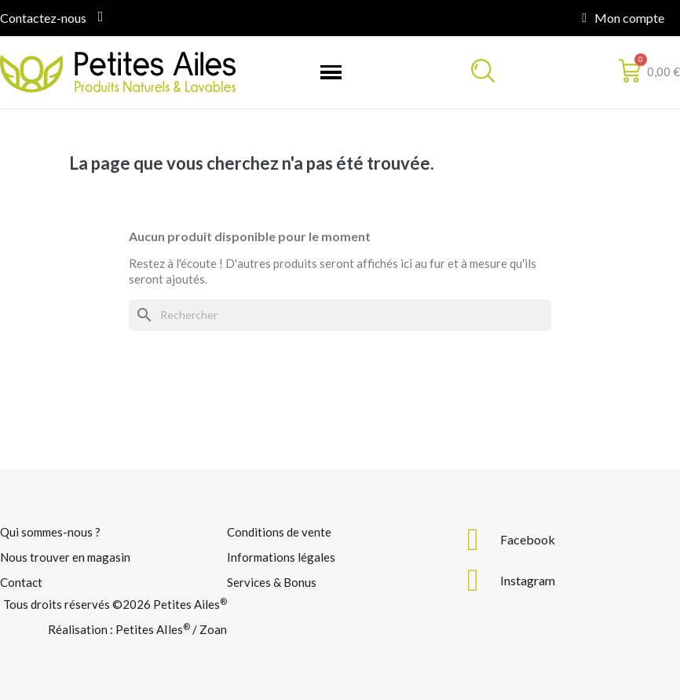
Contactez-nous (43, 17)
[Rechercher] (340, 315)
